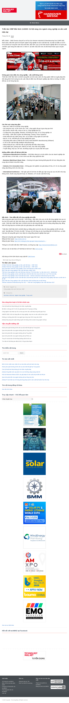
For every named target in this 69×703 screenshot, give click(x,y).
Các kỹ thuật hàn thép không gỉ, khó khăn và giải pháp (16, 306)
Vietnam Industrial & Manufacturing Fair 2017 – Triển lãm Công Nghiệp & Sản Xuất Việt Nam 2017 (28, 282)
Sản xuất (13, 289)
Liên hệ (4, 693)
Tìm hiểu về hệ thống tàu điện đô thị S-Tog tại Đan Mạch (17, 341)
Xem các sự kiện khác (8, 625)
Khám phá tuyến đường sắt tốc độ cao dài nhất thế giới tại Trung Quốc (21, 327)
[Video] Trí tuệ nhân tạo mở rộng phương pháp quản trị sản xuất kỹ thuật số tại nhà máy (25, 379)
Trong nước (29, 295)
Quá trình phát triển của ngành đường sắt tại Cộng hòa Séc (18, 330)
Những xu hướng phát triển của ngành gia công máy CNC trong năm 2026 (22, 317)
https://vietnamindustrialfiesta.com (48, 245)
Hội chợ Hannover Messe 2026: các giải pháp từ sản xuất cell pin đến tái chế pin (23, 374)
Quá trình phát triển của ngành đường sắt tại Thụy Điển (17, 333)
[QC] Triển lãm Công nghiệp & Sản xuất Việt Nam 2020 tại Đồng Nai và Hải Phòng (24, 280)
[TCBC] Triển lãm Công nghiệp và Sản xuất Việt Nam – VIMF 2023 (20, 266)
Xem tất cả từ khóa (7, 389)
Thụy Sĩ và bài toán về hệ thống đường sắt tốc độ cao (16, 338)
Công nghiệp (7, 289)
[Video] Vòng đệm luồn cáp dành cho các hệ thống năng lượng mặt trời (21, 372)
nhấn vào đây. (39, 249)
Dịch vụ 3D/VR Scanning (25, 683)
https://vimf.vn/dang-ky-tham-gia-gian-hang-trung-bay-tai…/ (30, 241)
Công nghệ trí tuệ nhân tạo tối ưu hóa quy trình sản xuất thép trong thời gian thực (24, 311)
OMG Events (31, 256)
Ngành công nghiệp (20, 295)
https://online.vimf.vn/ (20, 239)
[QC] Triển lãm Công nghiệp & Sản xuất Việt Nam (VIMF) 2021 (18, 270)
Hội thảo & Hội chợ (9, 295)
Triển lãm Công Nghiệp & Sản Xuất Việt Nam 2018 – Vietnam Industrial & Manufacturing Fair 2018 (28, 275)
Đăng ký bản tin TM (24, 681)
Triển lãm (18, 289)
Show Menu (34, 23)
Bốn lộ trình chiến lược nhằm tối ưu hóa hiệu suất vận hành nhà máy (20, 364)
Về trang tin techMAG (8, 681)
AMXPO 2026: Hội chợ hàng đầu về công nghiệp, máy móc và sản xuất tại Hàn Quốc (25, 314)
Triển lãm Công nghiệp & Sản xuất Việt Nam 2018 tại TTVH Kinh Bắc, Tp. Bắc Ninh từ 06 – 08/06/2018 (29, 272)
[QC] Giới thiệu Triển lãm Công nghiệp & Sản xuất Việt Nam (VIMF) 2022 (21, 268)
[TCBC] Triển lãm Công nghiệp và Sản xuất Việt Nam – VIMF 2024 (20, 265)
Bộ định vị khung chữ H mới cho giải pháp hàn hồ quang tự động (19, 309)
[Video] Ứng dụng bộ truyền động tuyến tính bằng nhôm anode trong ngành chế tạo (24, 319)
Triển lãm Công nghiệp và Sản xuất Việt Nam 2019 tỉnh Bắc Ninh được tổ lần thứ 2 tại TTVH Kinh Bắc (29, 274)
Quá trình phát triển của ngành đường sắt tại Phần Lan (16, 336)
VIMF (23, 289)
